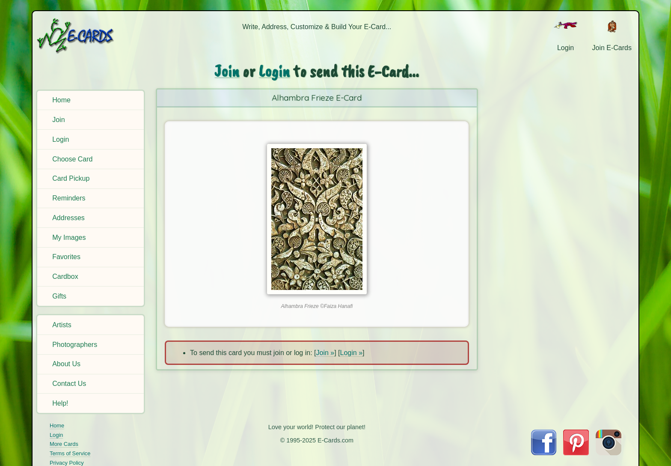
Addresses (68, 217)
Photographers (74, 344)
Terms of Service (70, 453)
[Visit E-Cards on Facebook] (543, 453)
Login (60, 139)
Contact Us (69, 383)
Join (58, 119)
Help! (60, 403)
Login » (351, 352)
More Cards (64, 444)
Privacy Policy (67, 463)
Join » (325, 352)
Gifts (59, 296)
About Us (66, 363)
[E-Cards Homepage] (89, 36)
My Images (69, 237)
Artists (61, 325)
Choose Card (72, 159)
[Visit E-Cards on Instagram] (608, 453)
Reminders (68, 198)
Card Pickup (70, 178)
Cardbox (65, 276)
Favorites (66, 256)
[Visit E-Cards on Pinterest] (576, 453)
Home (61, 100)
